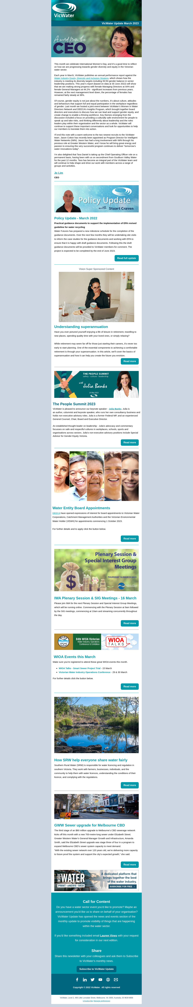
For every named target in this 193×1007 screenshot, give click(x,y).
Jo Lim (58, 172)
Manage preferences (101, 1001)
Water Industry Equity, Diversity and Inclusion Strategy (81, 78)
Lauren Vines (108, 935)
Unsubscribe (88, 1001)
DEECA (56, 513)
